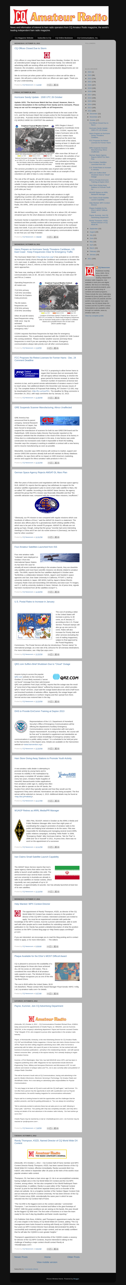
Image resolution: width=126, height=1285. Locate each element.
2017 (90, 95)
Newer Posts (21, 1257)
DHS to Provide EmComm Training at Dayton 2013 (39, 711)
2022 (90, 78)
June (92, 238)
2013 (90, 108)
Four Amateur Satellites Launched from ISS (36, 547)
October (93, 120)
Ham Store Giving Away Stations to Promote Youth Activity (43, 758)
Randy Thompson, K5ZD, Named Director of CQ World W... (98, 222)
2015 (90, 101)
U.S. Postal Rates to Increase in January (34, 601)
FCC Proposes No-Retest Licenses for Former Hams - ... (100, 142)
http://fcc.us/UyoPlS (41, 391)
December (94, 114)
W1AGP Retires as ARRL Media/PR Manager (37, 810)
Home (47, 1257)
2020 (90, 85)
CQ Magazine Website (24, 38)
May (91, 242)
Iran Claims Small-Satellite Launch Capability (37, 857)
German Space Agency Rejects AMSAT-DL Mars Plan (41, 472)
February (93, 251)
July (91, 235)
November (94, 117)
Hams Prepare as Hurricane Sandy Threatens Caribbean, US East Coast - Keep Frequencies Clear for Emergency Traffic (45, 250)
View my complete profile (94, 316)
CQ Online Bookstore (64, 38)
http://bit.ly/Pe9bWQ (24, 797)
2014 (90, 104)
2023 (90, 75)
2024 (90, 72)
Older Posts (73, 1257)
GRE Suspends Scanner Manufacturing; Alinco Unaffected (43, 407)
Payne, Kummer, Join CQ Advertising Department (39, 1006)
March (92, 248)
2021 (90, 82)
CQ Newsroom (104, 267)
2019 (90, 88)
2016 (90, 98)
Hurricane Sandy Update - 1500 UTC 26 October (38, 97)
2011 (90, 259)
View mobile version (47, 1262)
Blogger (76, 1279)
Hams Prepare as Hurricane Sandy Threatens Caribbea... (99, 135)
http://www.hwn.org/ (45, 257)
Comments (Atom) (31, 1269)
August (92, 232)
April (92, 245)
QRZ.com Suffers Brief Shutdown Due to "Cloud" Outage (42, 664)
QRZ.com (18, 677)
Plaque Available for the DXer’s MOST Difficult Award (41, 956)
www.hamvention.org (32, 744)
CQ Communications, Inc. (87, 38)
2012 (90, 111)
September (94, 229)
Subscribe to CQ (44, 38)
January (93, 254)
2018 (90, 91)
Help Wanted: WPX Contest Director (32, 904)
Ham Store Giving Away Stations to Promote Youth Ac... (99, 187)
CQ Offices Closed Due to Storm (31, 48)
